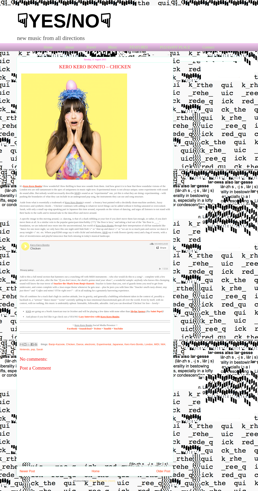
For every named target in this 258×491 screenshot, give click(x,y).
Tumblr (107, 328)
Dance (80, 344)
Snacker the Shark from (74, 283)
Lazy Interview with (99, 316)
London (149, 344)
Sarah (39, 349)
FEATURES (139, 47)
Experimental (104, 344)
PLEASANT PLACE (175, 47)
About (69, 47)
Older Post (163, 471)
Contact (208, 47)
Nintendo (25, 349)
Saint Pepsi (156, 311)
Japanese (117, 344)
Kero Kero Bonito (32, 186)
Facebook (72, 328)
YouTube (118, 328)
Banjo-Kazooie (57, 344)
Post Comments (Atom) (102, 480)
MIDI (156, 344)
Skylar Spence (138, 311)
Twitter (97, 328)
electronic (90, 344)
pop (33, 349)
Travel (91, 47)
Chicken (70, 344)
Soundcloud (85, 328)
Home (48, 47)
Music (112, 47)
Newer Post (27, 471)
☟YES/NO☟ (64, 20)
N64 (163, 344)
